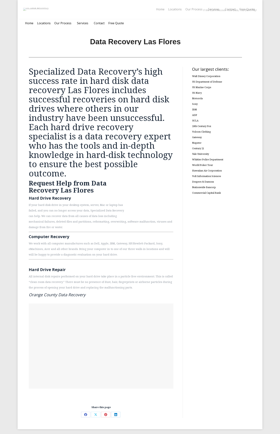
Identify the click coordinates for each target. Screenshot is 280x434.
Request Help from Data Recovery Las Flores (68, 191)
